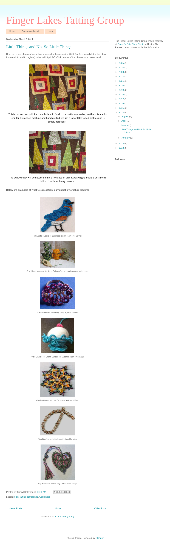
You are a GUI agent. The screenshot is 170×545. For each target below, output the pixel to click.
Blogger (99, 538)
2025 (121, 63)
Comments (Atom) (64, 516)
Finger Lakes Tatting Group (65, 20)
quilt (16, 496)
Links (50, 31)
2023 (121, 72)
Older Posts (100, 508)
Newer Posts (15, 508)
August (125, 116)
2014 (121, 112)
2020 (121, 85)
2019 (121, 90)
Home (12, 31)
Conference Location (31, 31)
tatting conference (29, 496)
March (125, 125)
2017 (121, 99)
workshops (44, 496)
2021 (121, 81)
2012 (121, 148)
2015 (121, 108)
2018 (121, 94)
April (124, 121)
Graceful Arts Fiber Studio (130, 44)
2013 (121, 143)
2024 (121, 67)
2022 (121, 76)
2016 (121, 103)
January (125, 137)
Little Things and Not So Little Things (38, 46)
